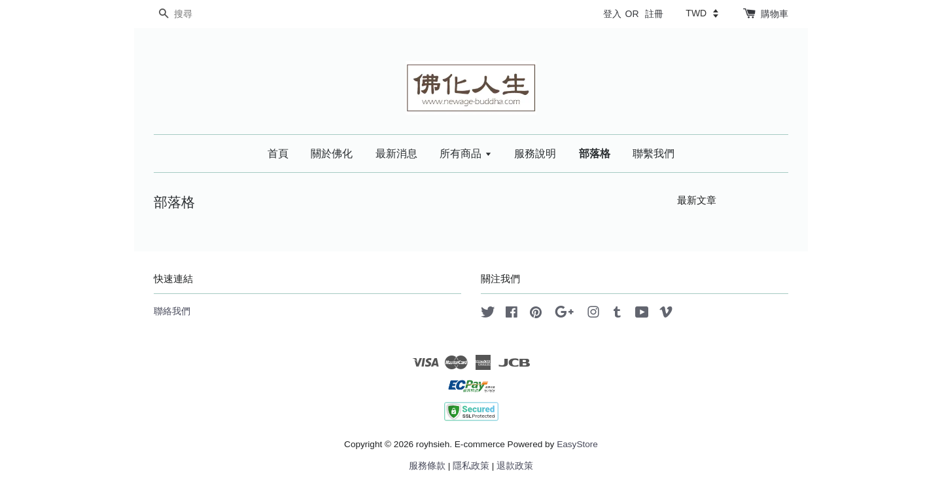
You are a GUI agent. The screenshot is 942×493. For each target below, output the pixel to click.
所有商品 (465, 153)
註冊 (654, 14)
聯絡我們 (172, 311)
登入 (612, 14)
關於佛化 (332, 153)
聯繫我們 (653, 153)
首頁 (278, 153)
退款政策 (515, 466)
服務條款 (427, 466)
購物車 (774, 14)
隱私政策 (471, 466)
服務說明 (535, 153)
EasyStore (577, 444)
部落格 (594, 153)
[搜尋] (193, 14)
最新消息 (396, 153)
